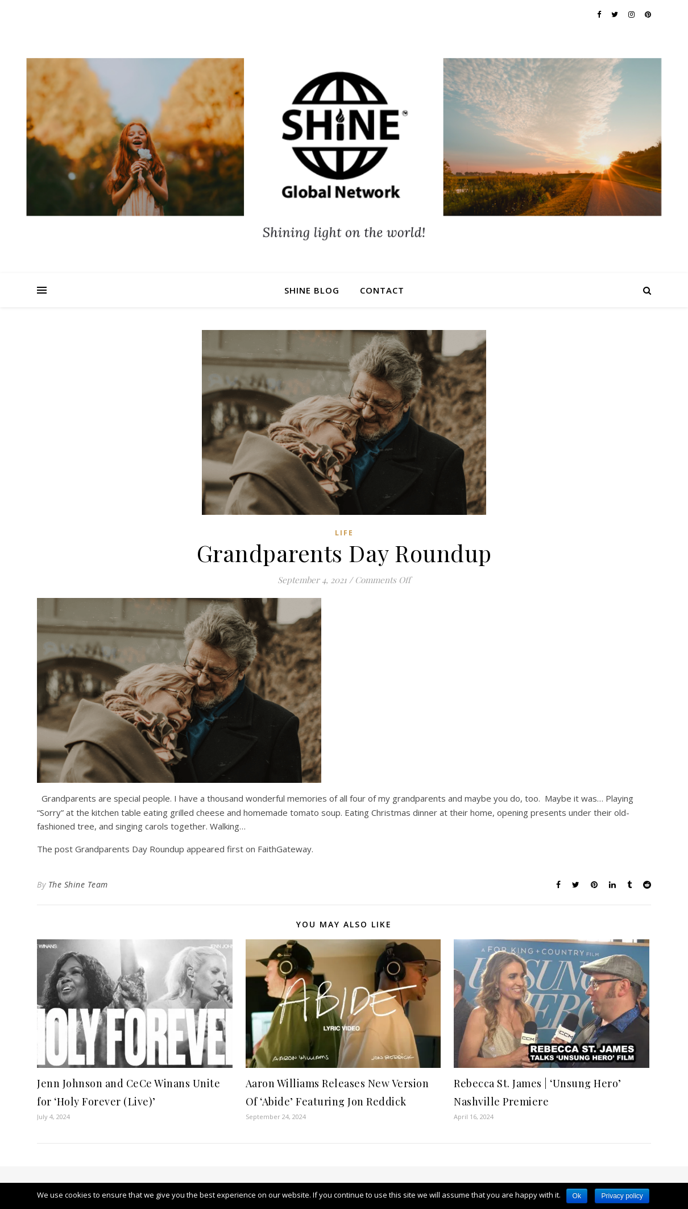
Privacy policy (622, 1196)
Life (344, 533)
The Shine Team (78, 884)
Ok (577, 1196)
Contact (382, 290)
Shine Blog (311, 290)
